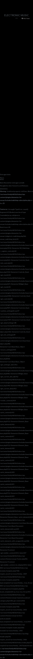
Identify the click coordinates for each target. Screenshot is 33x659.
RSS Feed (25, 19)
